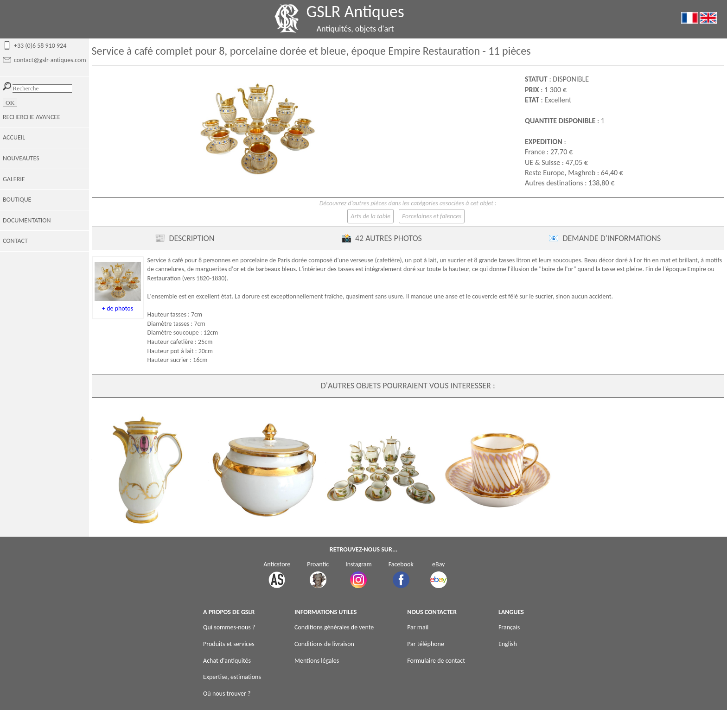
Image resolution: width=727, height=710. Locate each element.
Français (509, 627)
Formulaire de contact (436, 661)
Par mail (417, 627)
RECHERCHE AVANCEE (31, 117)
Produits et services (229, 644)
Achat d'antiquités (227, 661)
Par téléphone (425, 644)
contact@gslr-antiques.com (50, 60)
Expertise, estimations (232, 677)
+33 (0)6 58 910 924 (40, 46)
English (507, 644)
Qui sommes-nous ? (229, 627)
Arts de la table (370, 216)
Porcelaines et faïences (431, 216)
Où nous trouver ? (226, 693)
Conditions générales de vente (334, 627)
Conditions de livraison (324, 644)
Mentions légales (316, 661)
